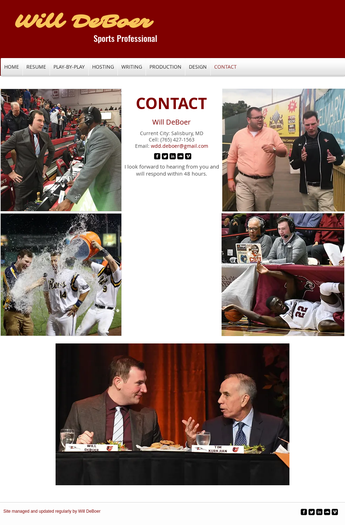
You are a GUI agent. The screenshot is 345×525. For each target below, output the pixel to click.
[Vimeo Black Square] (188, 156)
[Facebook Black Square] (157, 156)
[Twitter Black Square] (165, 156)
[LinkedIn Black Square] (173, 156)
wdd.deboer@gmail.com (179, 146)
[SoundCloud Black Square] (180, 156)
